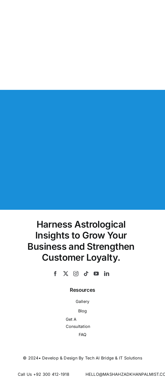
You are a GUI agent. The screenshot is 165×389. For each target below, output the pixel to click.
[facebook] (55, 273)
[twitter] (65, 273)
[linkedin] (106, 273)
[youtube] (96, 273)
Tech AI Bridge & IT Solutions (113, 357)
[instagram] (75, 273)
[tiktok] (86, 273)
